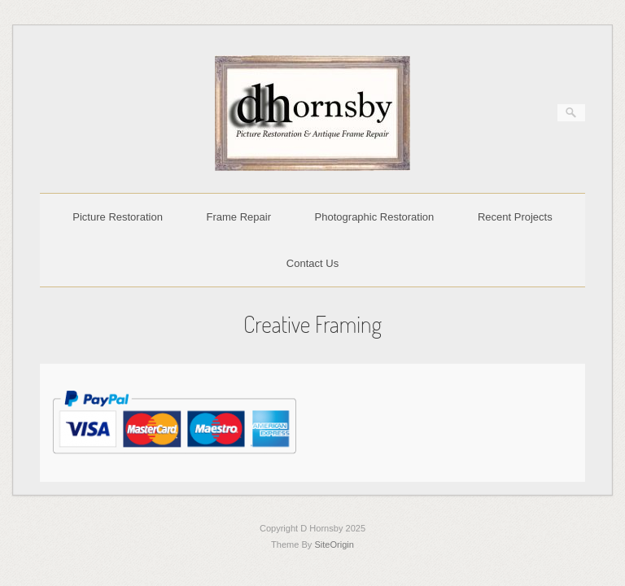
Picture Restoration (117, 217)
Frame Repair (239, 217)
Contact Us (312, 263)
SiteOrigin (334, 544)
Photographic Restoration (375, 217)
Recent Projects (515, 217)
